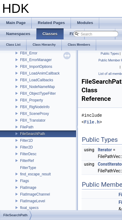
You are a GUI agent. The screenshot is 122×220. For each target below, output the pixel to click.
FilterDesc (28, 154)
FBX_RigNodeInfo (35, 107)
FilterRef (27, 161)
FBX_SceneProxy (34, 114)
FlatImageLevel (32, 201)
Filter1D (26, 140)
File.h (91, 122)
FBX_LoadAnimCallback (40, 73)
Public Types (110, 54)
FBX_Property (31, 100)
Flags (24, 181)
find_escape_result (35, 174)
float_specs (29, 208)
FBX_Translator (33, 120)
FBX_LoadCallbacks (36, 80)
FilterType (28, 168)
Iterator (105, 149)
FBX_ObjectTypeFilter (38, 93)
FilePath (26, 127)
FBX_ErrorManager (36, 60)
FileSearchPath (32, 134)
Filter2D (26, 147)
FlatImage (28, 187)
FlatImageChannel (35, 194)
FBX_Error (28, 53)
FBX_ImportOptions (36, 66)
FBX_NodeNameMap (37, 87)
